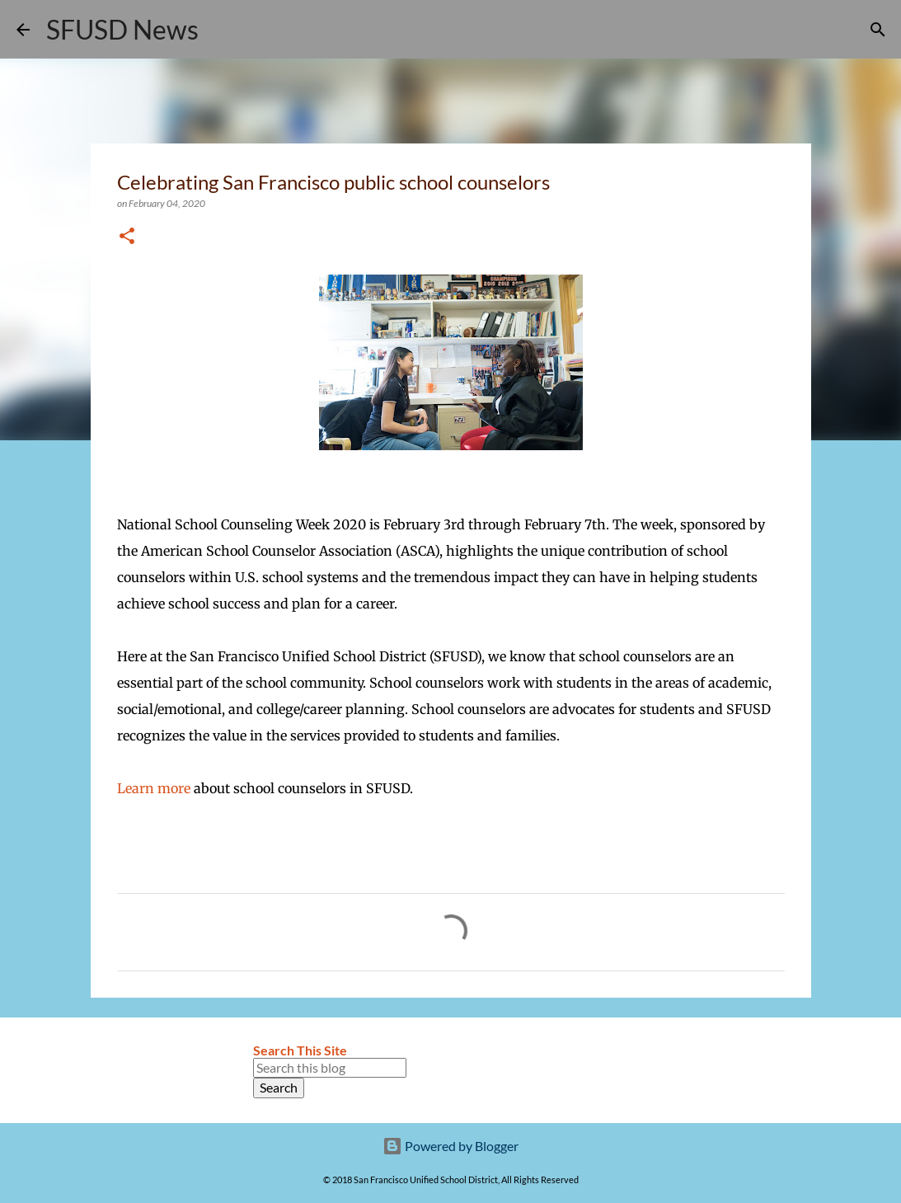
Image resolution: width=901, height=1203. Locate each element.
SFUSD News (122, 29)
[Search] (222, 29)
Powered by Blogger (450, 1146)
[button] (127, 237)
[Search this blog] (329, 1068)
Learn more (153, 788)
